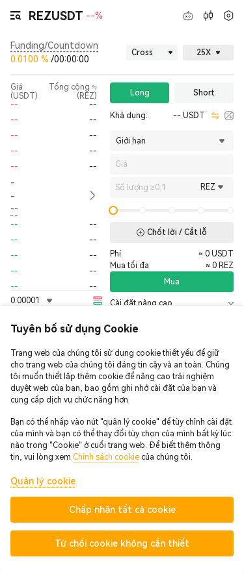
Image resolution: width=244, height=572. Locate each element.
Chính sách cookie (106, 457)
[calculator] (229, 115)
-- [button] (12, 189)
